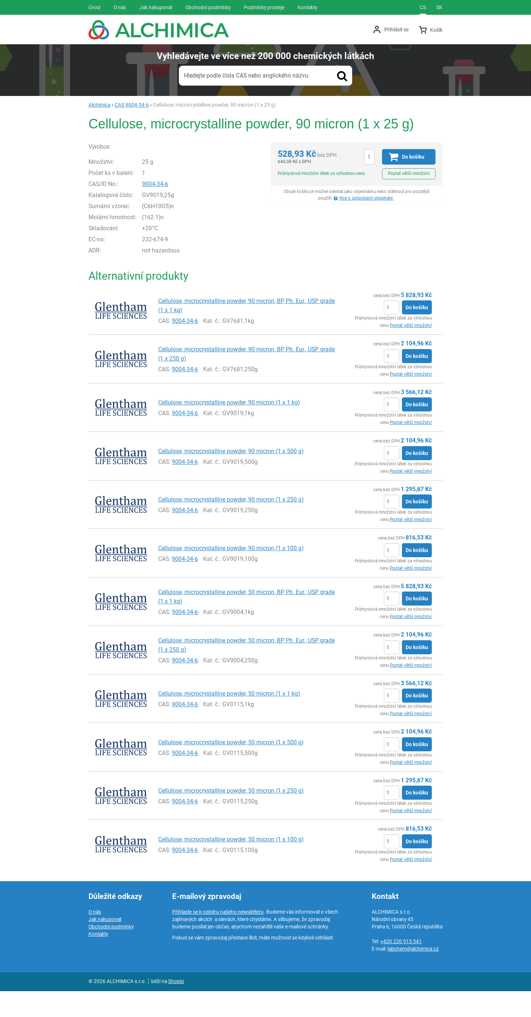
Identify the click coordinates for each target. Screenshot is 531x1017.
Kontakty (98, 960)
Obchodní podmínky (110, 952)
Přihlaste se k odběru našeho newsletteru (218, 938)
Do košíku (417, 333)
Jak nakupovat (104, 945)
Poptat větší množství (409, 173)
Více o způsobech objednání (366, 198)
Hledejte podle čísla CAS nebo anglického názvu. (247, 75)
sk (439, 7)
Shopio (176, 1007)
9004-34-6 (171, 209)
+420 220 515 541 (401, 967)
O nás (94, 938)
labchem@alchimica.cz (413, 975)
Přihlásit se (396, 29)
